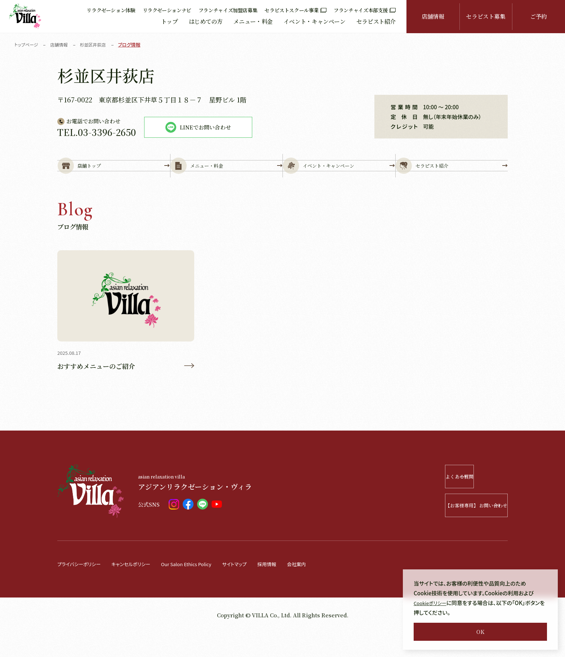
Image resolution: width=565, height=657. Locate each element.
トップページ (27, 44)
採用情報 (292, 588)
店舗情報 (433, 16)
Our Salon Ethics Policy (202, 588)
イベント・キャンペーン (315, 21)
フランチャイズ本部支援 (365, 10)
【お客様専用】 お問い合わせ (456, 530)
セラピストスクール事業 (295, 10)
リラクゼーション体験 (110, 10)
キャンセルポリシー (140, 588)
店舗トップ (113, 177)
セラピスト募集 (485, 16)
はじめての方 (206, 21)
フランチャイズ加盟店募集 (228, 10)
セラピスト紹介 (376, 21)
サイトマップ (257, 588)
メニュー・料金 (252, 21)
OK (480, 631)
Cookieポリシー (432, 603)
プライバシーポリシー (82, 588)
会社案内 (325, 588)
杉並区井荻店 (97, 44)
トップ (169, 21)
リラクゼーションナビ (167, 10)
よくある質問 (465, 501)
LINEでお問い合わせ (198, 127)
